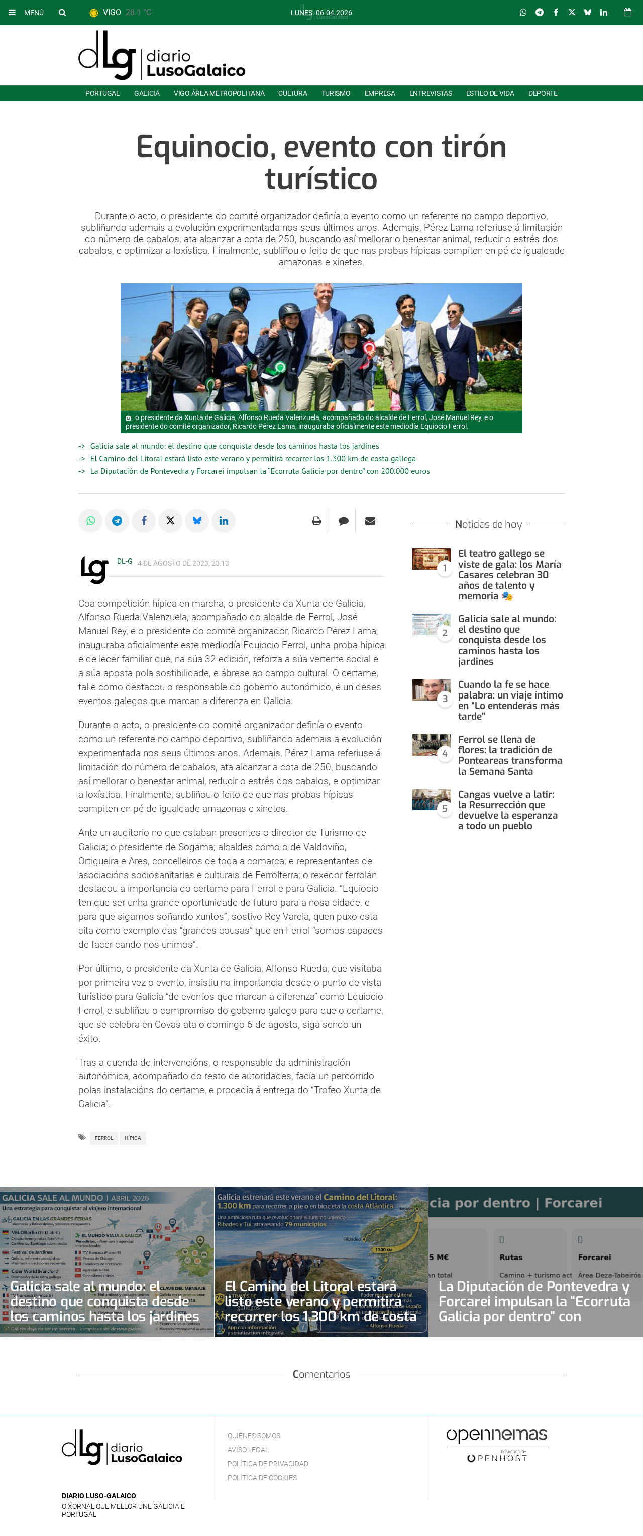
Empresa (380, 93)
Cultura (292, 93)
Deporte (543, 93)
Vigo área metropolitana (219, 93)
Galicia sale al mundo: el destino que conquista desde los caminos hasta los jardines (234, 446)
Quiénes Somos (254, 1436)
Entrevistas (430, 93)
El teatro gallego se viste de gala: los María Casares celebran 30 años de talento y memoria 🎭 (510, 574)
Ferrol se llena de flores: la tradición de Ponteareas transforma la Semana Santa (510, 755)
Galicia (147, 93)
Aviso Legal (248, 1450)
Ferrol (104, 1138)
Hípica (133, 1138)
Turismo (336, 93)
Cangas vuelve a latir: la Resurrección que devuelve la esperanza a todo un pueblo (508, 810)
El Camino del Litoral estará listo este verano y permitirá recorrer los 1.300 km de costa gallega (253, 458)
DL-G (125, 561)
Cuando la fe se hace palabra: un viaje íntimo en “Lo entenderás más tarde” (510, 700)
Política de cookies (262, 1478)
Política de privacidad (268, 1464)
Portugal (102, 93)
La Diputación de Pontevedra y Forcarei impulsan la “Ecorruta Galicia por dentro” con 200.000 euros (260, 471)
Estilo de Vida (490, 93)
